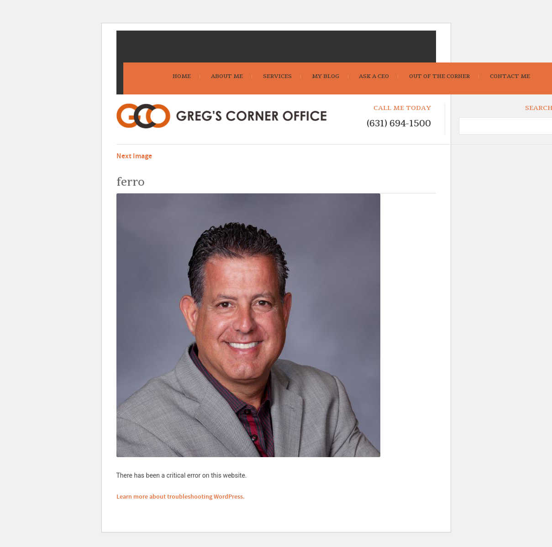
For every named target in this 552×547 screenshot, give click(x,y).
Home (182, 76)
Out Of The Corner (439, 76)
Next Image (134, 156)
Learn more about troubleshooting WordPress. (180, 497)
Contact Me (510, 76)
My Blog (325, 76)
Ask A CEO (374, 76)
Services (277, 76)
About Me (227, 76)
